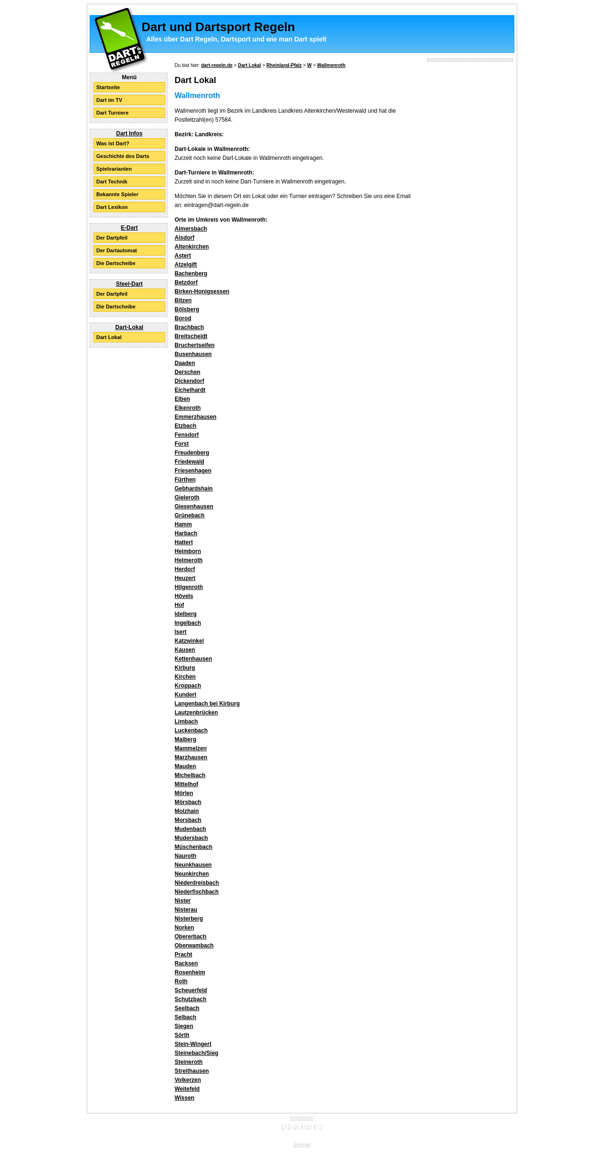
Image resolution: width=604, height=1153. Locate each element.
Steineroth (188, 1062)
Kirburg (185, 667)
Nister (183, 900)
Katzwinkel (189, 641)
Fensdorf (187, 434)
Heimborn (188, 551)
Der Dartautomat (116, 250)
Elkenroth (188, 408)
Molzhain (187, 811)
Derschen (188, 372)
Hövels (184, 596)
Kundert (185, 694)
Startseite (108, 87)
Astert (183, 255)
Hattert (184, 542)
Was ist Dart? (112, 143)
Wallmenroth (331, 65)
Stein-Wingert (193, 1044)
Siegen (184, 1026)
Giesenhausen (194, 506)
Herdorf (185, 569)
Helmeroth (188, 560)
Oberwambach (194, 945)
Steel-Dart (129, 284)
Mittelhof (186, 784)
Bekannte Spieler (117, 194)
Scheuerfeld (191, 990)
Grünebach (189, 515)
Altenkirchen (192, 246)
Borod (183, 318)
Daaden (185, 363)
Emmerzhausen (196, 417)
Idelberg (186, 614)
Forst (182, 443)
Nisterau (186, 909)
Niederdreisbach (197, 882)
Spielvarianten (114, 169)
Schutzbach (190, 999)
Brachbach (189, 327)
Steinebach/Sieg (196, 1053)
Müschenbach (193, 847)
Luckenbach (191, 730)
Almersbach (191, 228)
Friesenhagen (193, 470)
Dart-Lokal (129, 327)
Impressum (301, 1117)
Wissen (184, 1098)
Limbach (186, 721)
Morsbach (188, 820)
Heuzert (185, 578)
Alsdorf (184, 237)
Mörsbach (188, 802)
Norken (184, 927)
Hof (179, 605)
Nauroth (185, 856)
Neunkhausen (193, 865)
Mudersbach (191, 838)
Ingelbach (188, 623)
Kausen (185, 650)
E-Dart (129, 227)
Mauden (185, 766)
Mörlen (184, 793)
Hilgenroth (189, 587)
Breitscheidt (191, 336)
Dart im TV (109, 100)
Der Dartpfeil (111, 238)
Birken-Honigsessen (202, 291)
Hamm (183, 524)
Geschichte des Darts (123, 156)
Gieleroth (187, 497)
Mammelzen (191, 748)
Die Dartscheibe (115, 263)
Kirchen (185, 676)
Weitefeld (187, 1089)
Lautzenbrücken (196, 712)
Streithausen (192, 1071)
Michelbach (190, 775)
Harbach (186, 533)
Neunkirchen (192, 874)
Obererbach (190, 936)
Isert (180, 632)
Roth (181, 981)
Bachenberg (191, 273)
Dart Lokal (109, 337)
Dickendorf (189, 381)
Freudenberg (192, 452)
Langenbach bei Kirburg (207, 703)
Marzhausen (191, 757)
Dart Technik (111, 181)
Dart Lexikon (112, 207)
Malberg (185, 739)
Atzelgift (186, 264)
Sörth (182, 1035)
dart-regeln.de (217, 65)
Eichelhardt (190, 390)
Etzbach (185, 426)
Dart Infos (129, 133)
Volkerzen (188, 1080)
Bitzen (183, 300)
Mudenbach (190, 829)
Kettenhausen (193, 658)
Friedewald (189, 461)
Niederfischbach (196, 891)
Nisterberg (189, 918)
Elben (182, 399)
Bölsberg (187, 309)
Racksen (186, 963)
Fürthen (185, 479)
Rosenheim (190, 972)
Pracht (183, 954)
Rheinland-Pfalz (284, 65)
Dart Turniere (112, 113)
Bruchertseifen (195, 345)
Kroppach (188, 685)
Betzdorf (186, 282)
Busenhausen (193, 354)
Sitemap (302, 1144)
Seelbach (187, 1008)
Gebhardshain (194, 488)
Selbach (185, 1017)
